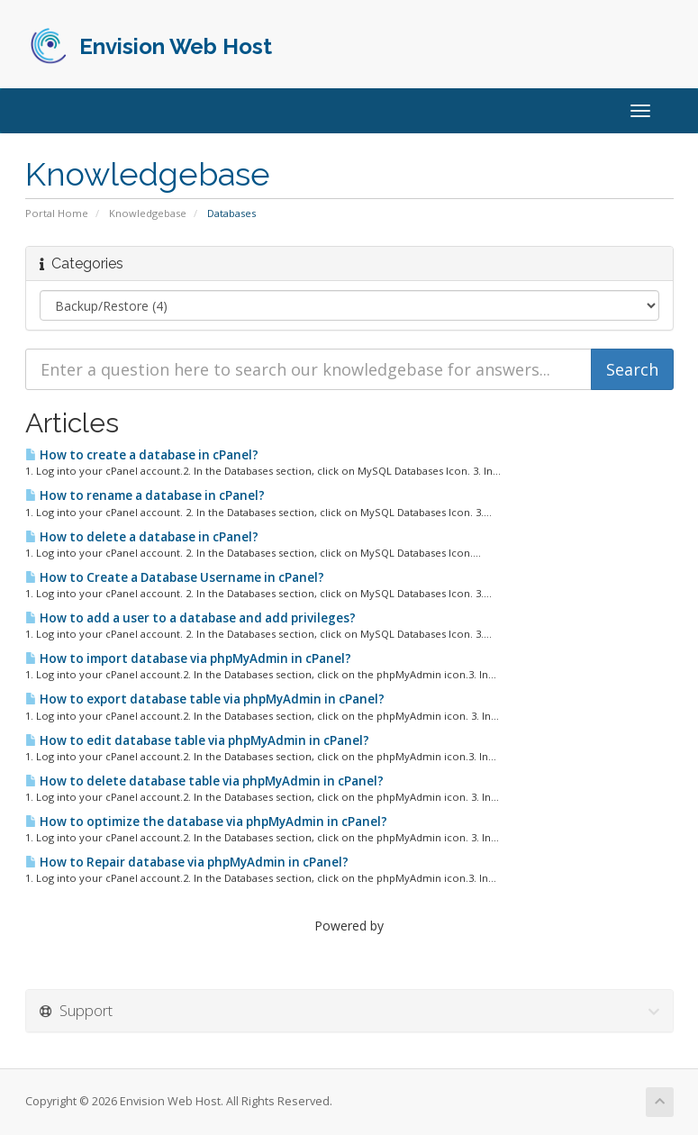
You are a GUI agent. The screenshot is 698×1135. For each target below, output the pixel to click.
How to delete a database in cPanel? (141, 537)
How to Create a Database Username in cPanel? (174, 577)
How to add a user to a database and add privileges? (190, 618)
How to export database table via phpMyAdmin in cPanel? (205, 699)
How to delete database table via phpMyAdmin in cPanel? (204, 781)
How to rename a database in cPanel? (145, 495)
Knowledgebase (147, 213)
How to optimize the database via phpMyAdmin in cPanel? (206, 821)
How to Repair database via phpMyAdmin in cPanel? (187, 862)
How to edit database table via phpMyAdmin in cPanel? (197, 740)
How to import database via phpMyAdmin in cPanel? (188, 658)
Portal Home (56, 213)
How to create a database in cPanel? (141, 455)
